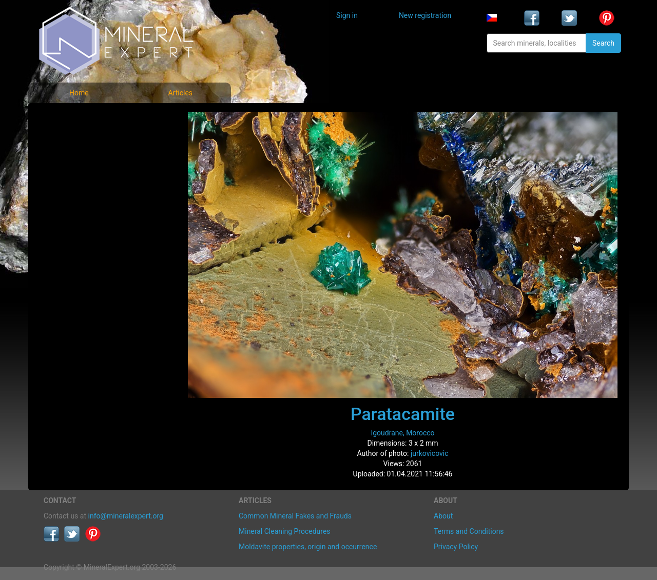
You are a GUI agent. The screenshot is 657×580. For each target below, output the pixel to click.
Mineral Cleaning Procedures (285, 531)
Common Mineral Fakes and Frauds (295, 516)
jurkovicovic (430, 453)
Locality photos (76, 163)
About (443, 516)
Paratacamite (403, 414)
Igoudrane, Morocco (402, 433)
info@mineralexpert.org (125, 516)
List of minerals (76, 140)
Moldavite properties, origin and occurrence (308, 547)
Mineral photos (75, 118)
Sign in (347, 15)
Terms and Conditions (469, 531)
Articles (180, 93)
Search (603, 43)
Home (79, 93)
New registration (425, 15)
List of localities (77, 186)
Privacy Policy (456, 547)
